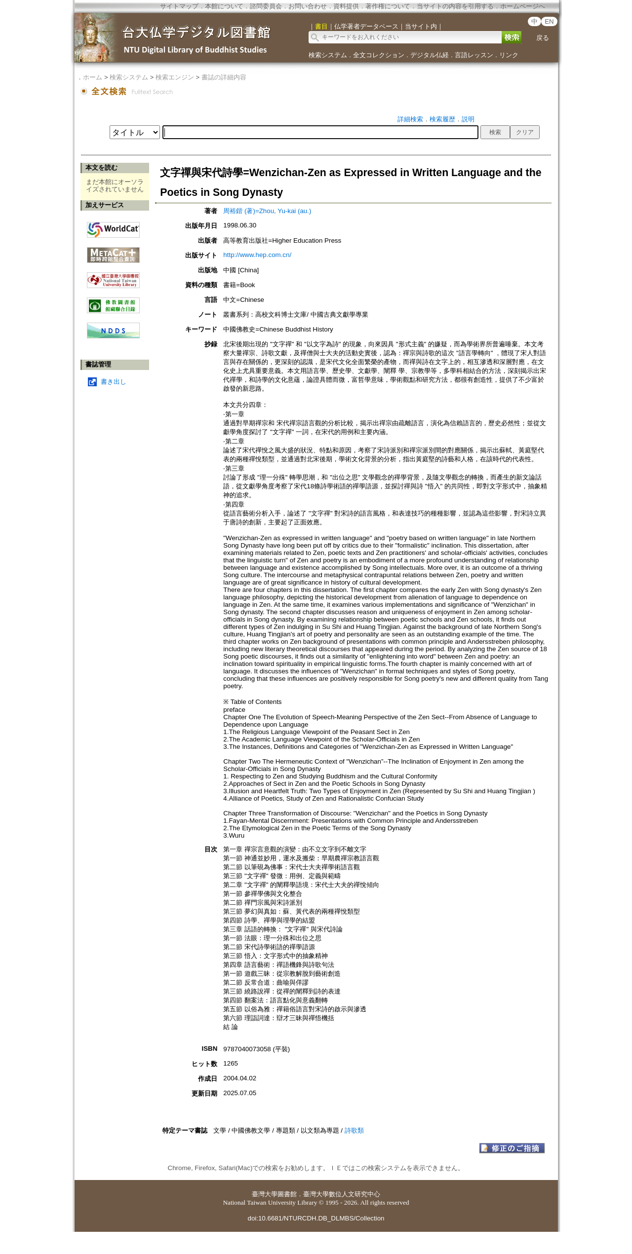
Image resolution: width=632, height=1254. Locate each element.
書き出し (113, 381)
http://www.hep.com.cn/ (257, 254)
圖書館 (287, 1194)
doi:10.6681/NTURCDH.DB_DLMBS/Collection (315, 1218)
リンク (508, 55)
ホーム (92, 77)
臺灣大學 (264, 1194)
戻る (542, 37)
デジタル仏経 (429, 55)
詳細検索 (410, 119)
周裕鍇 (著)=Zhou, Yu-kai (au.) (267, 211)
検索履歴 (442, 119)
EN (549, 21)
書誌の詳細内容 (223, 77)
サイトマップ (179, 6)
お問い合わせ (307, 6)
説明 (468, 119)
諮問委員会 (266, 6)
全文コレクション (378, 55)
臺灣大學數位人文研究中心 (341, 1194)
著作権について (387, 6)
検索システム (328, 55)
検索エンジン (175, 77)
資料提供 (346, 6)
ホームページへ (522, 6)
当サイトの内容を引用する (455, 6)
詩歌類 (354, 1130)
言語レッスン (474, 55)
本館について (224, 6)
